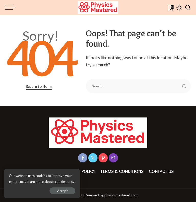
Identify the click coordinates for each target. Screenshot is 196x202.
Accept (62, 191)
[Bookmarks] (171, 7)
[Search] (188, 7)
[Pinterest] (103, 157)
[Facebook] (82, 157)
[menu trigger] (11, 7)
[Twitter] (92, 157)
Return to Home (39, 86)
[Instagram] (113, 157)
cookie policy (65, 182)
